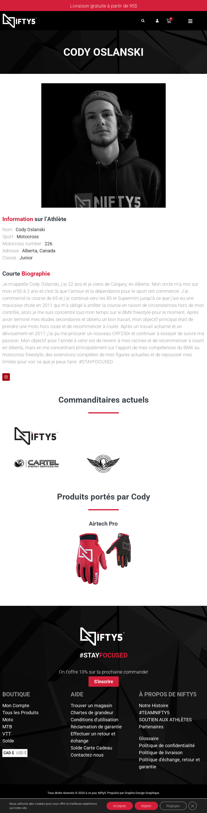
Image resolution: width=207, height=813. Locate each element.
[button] (143, 21)
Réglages (172, 806)
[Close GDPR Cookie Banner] (192, 805)
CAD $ (9, 753)
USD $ (21, 753)
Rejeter (145, 806)
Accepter (117, 806)
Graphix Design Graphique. (142, 793)
